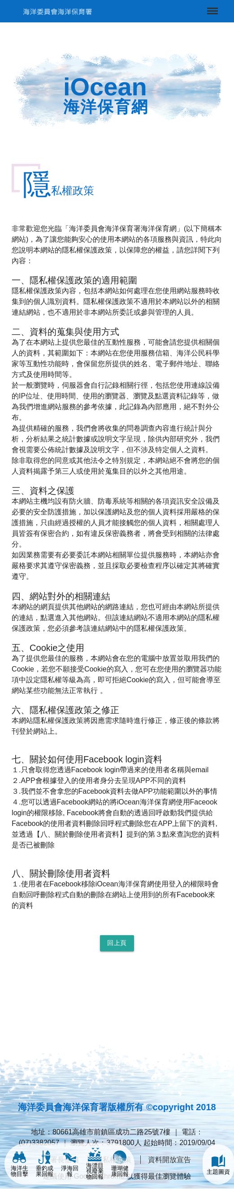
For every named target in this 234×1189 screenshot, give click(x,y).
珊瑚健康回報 (120, 1164)
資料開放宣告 (169, 1159)
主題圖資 (218, 1164)
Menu (212, 7)
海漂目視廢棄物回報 (95, 1164)
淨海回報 (69, 1164)
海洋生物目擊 (19, 1164)
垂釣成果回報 (44, 1164)
